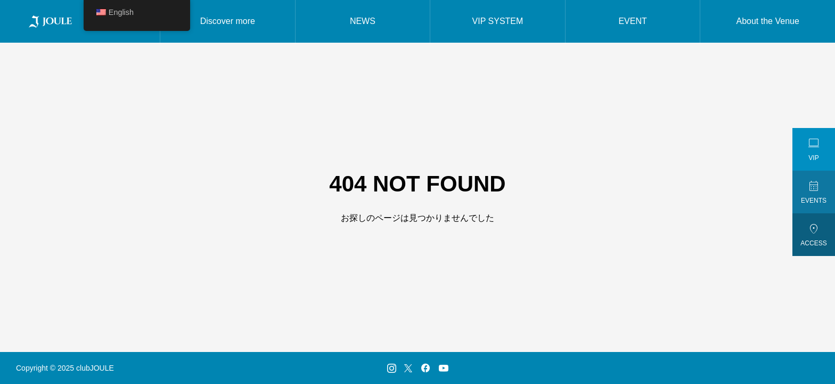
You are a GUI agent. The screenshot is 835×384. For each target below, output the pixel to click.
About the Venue (767, 21)
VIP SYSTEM (497, 21)
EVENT (632, 21)
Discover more (227, 21)
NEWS (362, 21)
